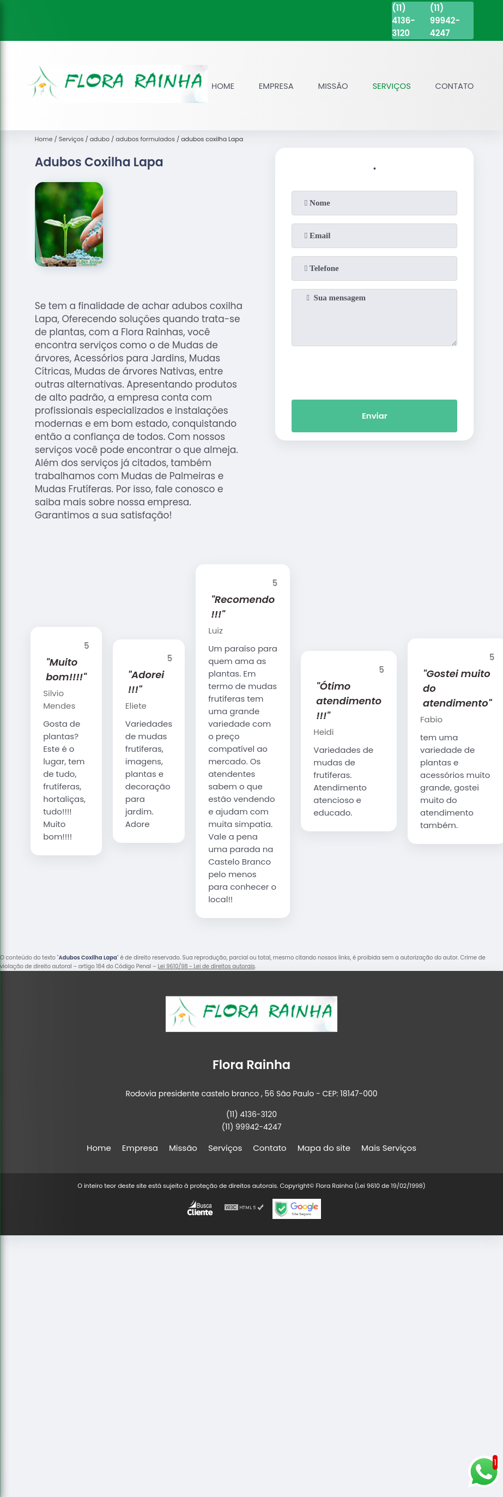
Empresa (274, 85)
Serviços (390, 85)
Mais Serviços (388, 1146)
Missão (331, 85)
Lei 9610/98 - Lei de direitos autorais (205, 965)
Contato (454, 85)
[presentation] (374, 369)
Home (220, 85)
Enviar (374, 415)
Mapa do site (324, 1146)
